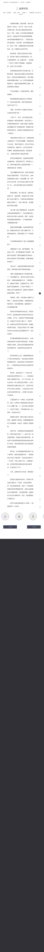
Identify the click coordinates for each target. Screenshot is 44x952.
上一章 (10, 527)
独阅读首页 (5, 2)
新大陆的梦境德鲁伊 (13, 2)
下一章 (34, 527)
